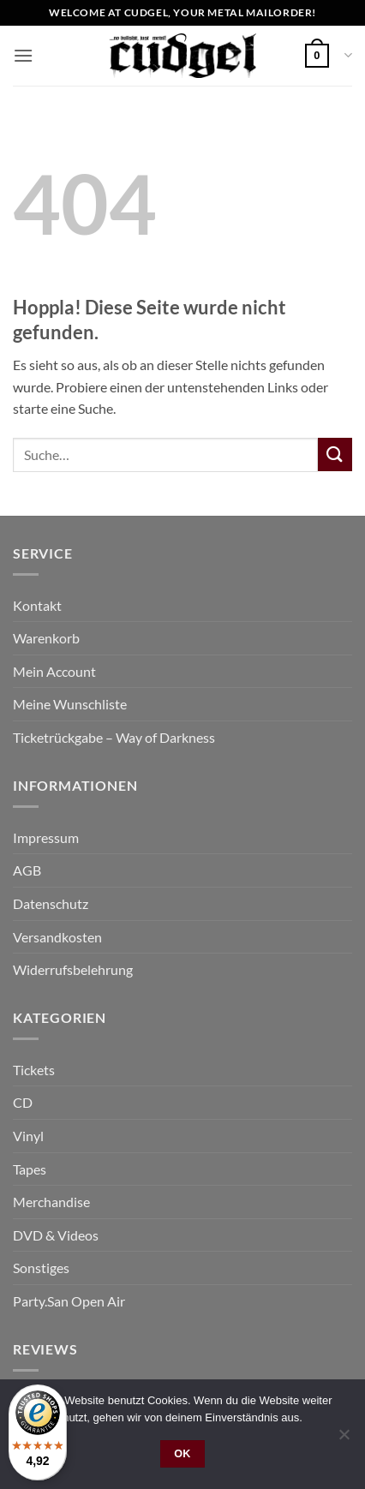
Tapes (29, 1169)
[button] (23, 55)
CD (23, 1102)
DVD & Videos (56, 1235)
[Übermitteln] (335, 454)
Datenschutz (50, 903)
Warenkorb (46, 638)
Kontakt (37, 605)
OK (182, 1454)
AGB (27, 870)
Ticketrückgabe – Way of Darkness (114, 737)
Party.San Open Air (69, 1301)
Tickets (34, 1069)
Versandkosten (57, 937)
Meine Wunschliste (70, 704)
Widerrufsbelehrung (73, 969)
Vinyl (28, 1135)
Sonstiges (41, 1267)
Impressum (46, 837)
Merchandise (51, 1201)
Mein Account (54, 671)
